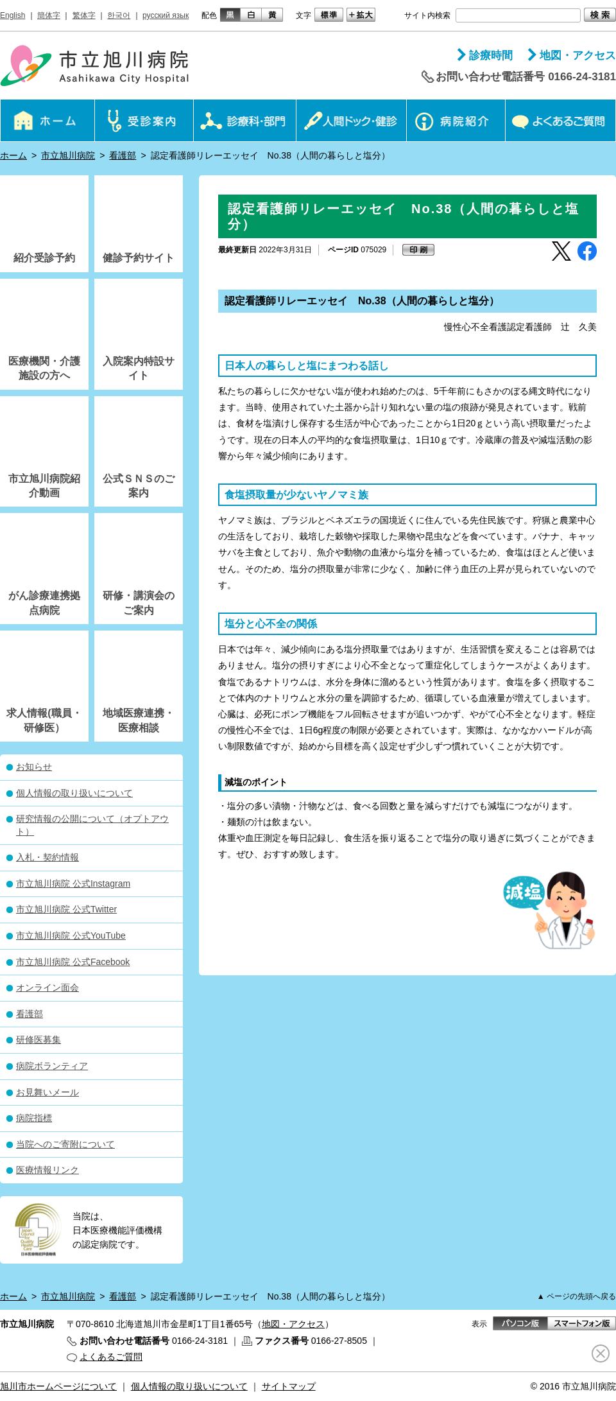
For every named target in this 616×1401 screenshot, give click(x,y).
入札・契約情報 (47, 857)
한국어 (118, 15)
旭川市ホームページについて (58, 1386)
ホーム (13, 155)
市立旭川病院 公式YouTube (71, 935)
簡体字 (48, 15)
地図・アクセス (578, 55)
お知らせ (34, 766)
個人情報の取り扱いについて (74, 793)
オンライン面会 (47, 987)
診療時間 (491, 55)
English (12, 15)
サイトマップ (289, 1386)
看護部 (122, 155)
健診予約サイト (139, 257)
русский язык (165, 15)
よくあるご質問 (111, 1357)
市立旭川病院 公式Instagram (73, 883)
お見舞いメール (47, 1092)
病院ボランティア (52, 1066)
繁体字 (84, 15)
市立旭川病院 (68, 155)
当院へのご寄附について (65, 1144)
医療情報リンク (47, 1170)
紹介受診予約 (44, 257)
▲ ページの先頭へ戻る (576, 1296)
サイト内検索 (427, 15)
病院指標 (34, 1118)
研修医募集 (38, 1039)
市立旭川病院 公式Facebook (73, 962)
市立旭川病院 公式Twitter (66, 909)
